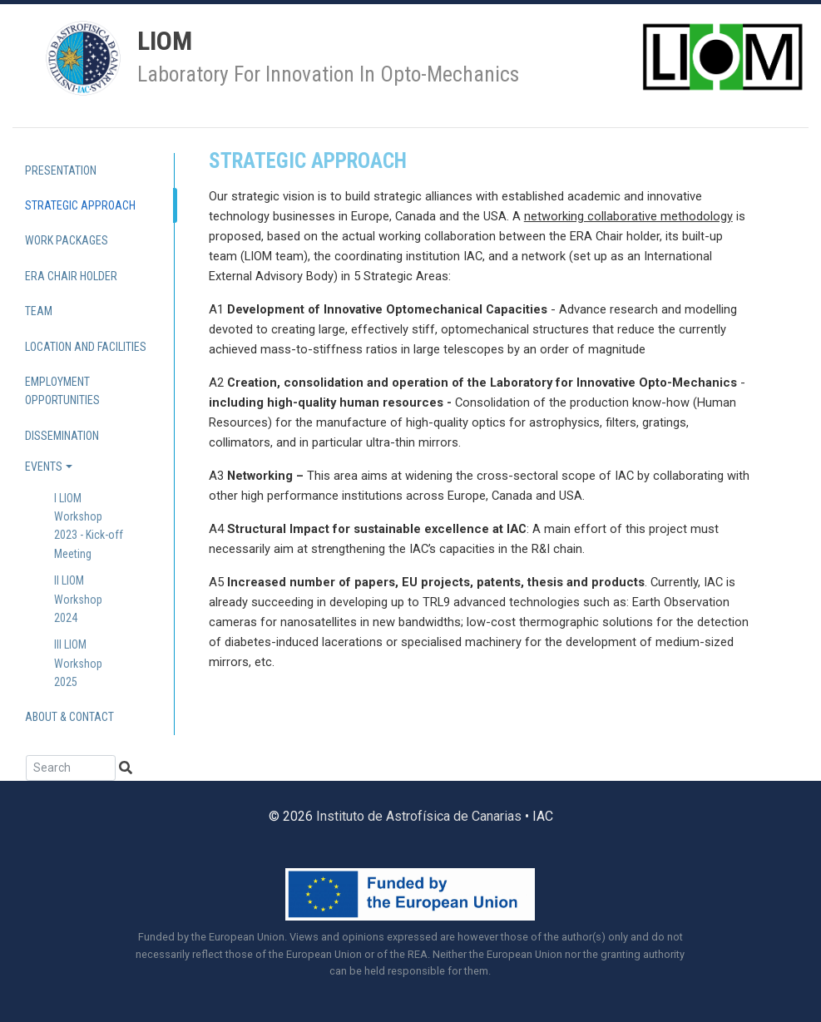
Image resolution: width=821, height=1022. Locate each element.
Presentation (60, 170)
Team (38, 311)
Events (43, 466)
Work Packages (66, 240)
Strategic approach (80, 205)
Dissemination (62, 435)
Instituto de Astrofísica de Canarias (419, 816)
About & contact (69, 716)
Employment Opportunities (62, 391)
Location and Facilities (85, 346)
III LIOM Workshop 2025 (78, 663)
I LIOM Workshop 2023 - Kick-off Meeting (88, 525)
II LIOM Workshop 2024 (78, 599)
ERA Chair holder (71, 276)
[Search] (71, 768)
